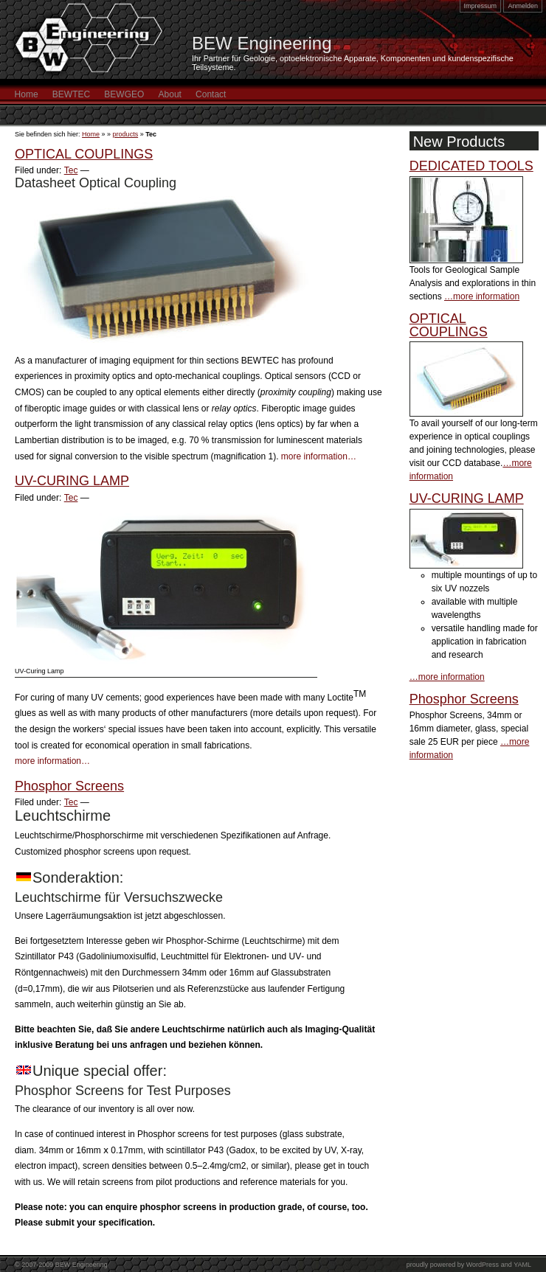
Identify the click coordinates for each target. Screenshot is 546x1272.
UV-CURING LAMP (72, 480)
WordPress (482, 1264)
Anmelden (523, 6)
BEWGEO (124, 94)
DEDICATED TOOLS (471, 166)
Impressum (480, 6)
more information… (318, 456)
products (126, 134)
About (170, 94)
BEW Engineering (261, 43)
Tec (71, 170)
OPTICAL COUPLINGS (84, 154)
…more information (481, 296)
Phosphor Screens (69, 786)
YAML (522, 1264)
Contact (211, 94)
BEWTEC (71, 94)
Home (26, 94)
